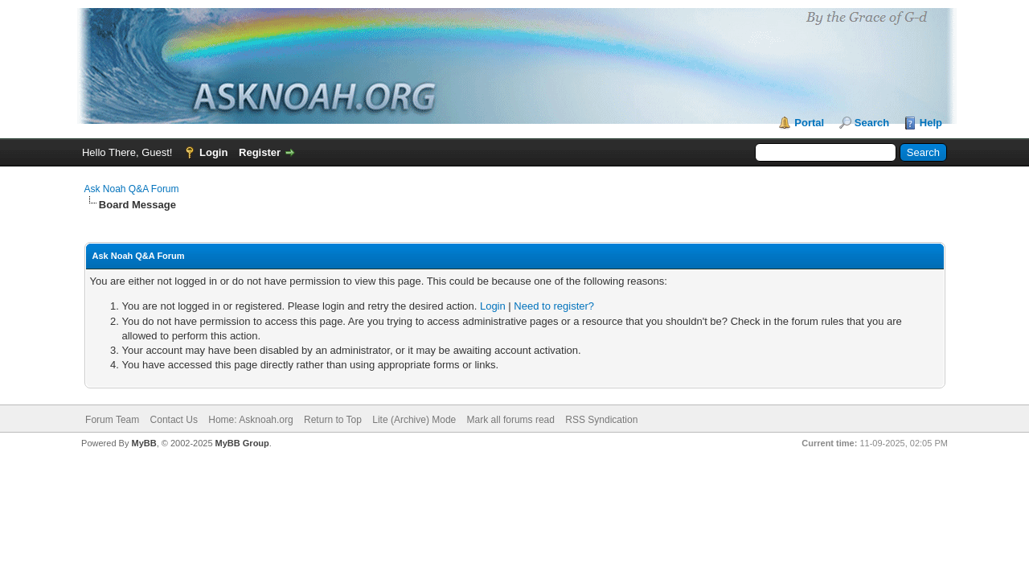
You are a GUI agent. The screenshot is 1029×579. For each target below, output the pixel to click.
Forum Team (112, 419)
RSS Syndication (601, 419)
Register (260, 152)
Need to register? (554, 306)
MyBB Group (242, 443)
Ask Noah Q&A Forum (131, 189)
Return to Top (333, 419)
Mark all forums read (511, 419)
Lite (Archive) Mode (414, 419)
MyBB (143, 443)
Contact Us (174, 419)
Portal (809, 123)
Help (931, 123)
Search (872, 123)
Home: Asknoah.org (250, 419)
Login (213, 152)
